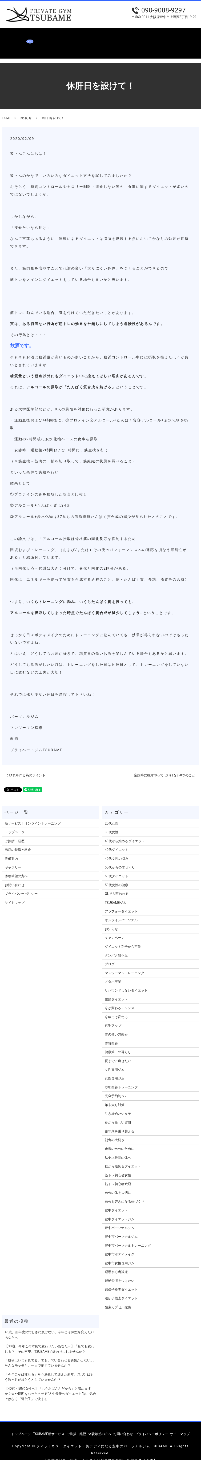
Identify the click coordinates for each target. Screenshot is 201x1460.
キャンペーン (115, 929)
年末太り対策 (115, 1096)
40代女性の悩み (116, 850)
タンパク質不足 (116, 946)
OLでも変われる (117, 885)
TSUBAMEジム (115, 894)
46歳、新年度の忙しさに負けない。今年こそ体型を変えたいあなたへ (49, 1325)
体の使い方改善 (116, 1025)
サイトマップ (14, 894)
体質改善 (111, 1034)
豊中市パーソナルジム (121, 1228)
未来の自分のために (119, 1140)
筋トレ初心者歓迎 (118, 1175)
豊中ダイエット (116, 1201)
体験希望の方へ (167, 35)
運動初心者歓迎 (116, 1263)
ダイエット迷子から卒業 (123, 937)
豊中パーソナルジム (119, 1219)
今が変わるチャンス (119, 999)
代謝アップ (113, 1017)
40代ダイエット (116, 841)
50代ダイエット (116, 867)
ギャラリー (143, 35)
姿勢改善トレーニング (121, 1078)
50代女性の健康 (116, 876)
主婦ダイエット (116, 990)
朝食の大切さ (115, 1131)
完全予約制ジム (116, 1087)
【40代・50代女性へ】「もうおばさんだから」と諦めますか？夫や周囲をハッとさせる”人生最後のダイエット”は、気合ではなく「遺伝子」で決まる (50, 1385)
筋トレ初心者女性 (118, 1166)
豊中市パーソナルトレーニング (128, 1236)
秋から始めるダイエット (123, 1157)
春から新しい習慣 (118, 1113)
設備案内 (124, 35)
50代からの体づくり (120, 858)
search (30, 42)
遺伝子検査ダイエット (121, 1280)
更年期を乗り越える (119, 1122)
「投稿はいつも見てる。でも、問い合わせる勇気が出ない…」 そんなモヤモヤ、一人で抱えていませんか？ (50, 1353)
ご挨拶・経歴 (72, 35)
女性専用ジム (115, 1061)
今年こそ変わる (116, 1008)
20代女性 (111, 814)
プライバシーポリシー (21, 885)
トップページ (12, 35)
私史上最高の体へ (118, 1149)
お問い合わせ (12, 42)
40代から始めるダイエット (125, 832)
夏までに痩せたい (118, 1052)
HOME (6, 109)
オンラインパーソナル (121, 911)
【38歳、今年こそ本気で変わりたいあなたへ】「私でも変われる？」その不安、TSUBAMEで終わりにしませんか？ (49, 1339)
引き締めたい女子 (118, 1105)
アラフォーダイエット (121, 902)
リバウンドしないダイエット (126, 981)
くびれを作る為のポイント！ (27, 766)
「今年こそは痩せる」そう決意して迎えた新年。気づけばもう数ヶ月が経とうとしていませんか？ (49, 1368)
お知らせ (26, 109)
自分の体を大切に (118, 1184)
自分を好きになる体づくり (124, 1192)
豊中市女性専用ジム (119, 1254)
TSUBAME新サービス (42, 35)
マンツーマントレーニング (124, 964)
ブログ (110, 955)
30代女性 (111, 823)
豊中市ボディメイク (119, 1245)
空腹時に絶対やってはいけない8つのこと (164, 766)
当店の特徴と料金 (100, 35)
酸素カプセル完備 (118, 1298)
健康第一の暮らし (118, 1043)
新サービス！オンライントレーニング (33, 814)
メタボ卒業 (113, 973)
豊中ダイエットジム (119, 1210)
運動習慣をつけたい (119, 1272)
